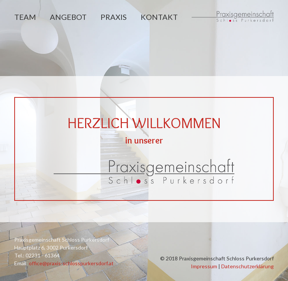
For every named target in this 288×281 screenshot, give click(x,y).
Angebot (68, 16)
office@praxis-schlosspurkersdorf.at (71, 263)
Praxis (113, 16)
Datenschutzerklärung (247, 266)
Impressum (204, 266)
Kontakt (159, 16)
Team (25, 16)
